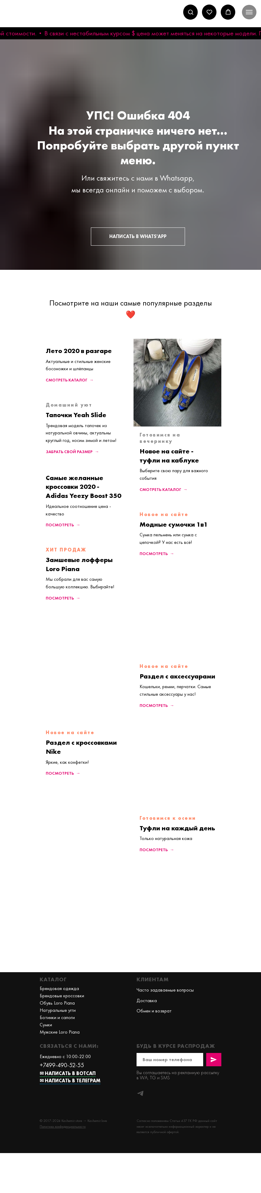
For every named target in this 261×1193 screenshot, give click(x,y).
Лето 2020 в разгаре (79, 350)
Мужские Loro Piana (60, 1032)
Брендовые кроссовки (62, 995)
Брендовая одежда (59, 988)
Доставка (147, 1000)
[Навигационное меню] (249, 12)
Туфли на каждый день (177, 828)
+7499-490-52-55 (62, 1065)
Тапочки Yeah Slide (76, 414)
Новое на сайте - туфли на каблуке (169, 456)
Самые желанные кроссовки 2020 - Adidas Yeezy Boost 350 (83, 486)
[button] (190, 12)
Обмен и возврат (154, 1011)
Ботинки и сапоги (57, 1017)
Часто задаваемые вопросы (165, 990)
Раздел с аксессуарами (177, 676)
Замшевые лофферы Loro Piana (79, 564)
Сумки (46, 1024)
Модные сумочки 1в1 (174, 524)
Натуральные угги (58, 1010)
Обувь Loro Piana (57, 1003)
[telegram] (140, 1093)
